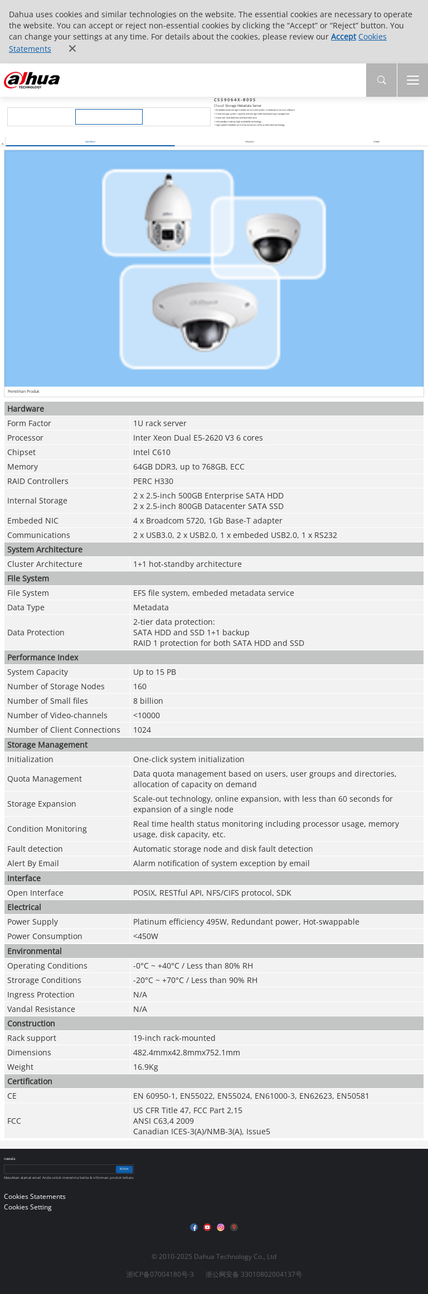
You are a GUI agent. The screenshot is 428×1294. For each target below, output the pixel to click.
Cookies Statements (35, 1196)
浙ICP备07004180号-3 (160, 1274)
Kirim (124, 1169)
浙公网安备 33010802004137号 (254, 1274)
